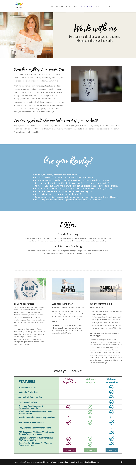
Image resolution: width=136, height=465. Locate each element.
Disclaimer (74, 462)
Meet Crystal (57, 6)
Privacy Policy (62, 462)
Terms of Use (50, 462)
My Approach (72, 6)
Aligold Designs (93, 462)
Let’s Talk (107, 6)
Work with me (86, 6)
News (98, 6)
